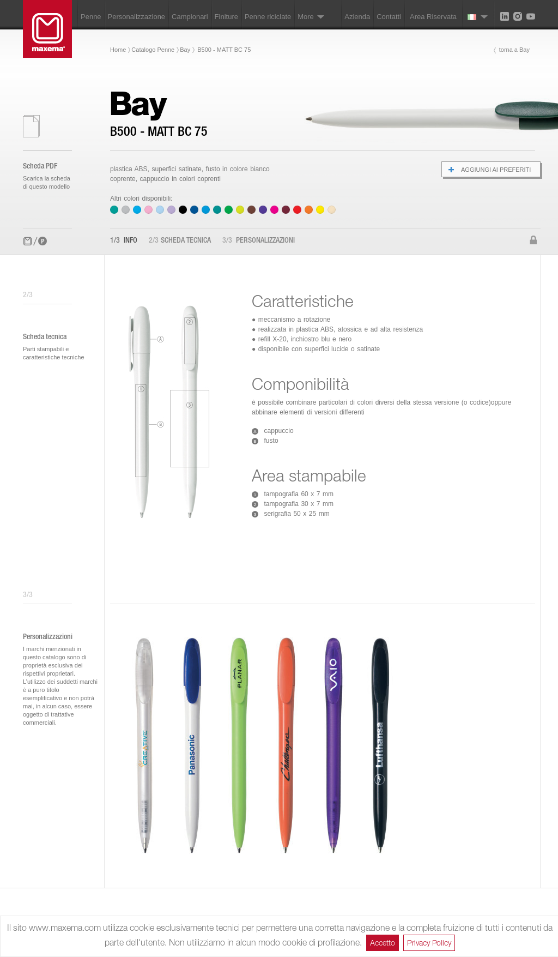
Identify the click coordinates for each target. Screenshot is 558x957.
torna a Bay (514, 49)
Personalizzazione (137, 17)
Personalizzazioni (258, 241)
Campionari (190, 17)
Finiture (226, 17)
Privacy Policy (429, 942)
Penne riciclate (268, 17)
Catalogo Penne (152, 49)
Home (118, 49)
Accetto (382, 942)
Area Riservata (433, 17)
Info (123, 241)
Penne (91, 17)
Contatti (389, 17)
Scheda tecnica (180, 241)
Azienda (357, 17)
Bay (185, 49)
